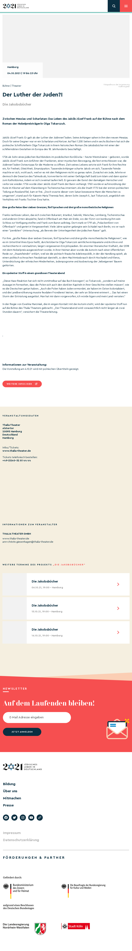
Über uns (10, 791)
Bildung (9, 784)
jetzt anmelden (22, 732)
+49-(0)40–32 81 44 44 (16, 460)
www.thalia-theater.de (16, 451)
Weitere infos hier (19, 384)
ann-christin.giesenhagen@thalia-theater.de (27, 542)
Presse (8, 805)
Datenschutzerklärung (21, 840)
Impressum (12, 833)
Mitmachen (12, 798)
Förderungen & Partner (34, 857)
